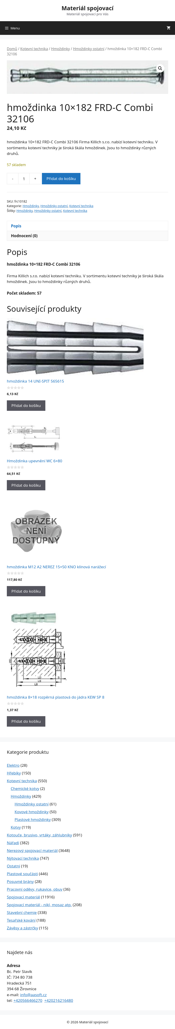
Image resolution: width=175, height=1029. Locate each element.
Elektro (13, 765)
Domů (12, 48)
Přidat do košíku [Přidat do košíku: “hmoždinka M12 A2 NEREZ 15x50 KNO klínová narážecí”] (26, 591)
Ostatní (13, 866)
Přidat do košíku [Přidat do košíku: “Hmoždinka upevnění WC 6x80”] (26, 485)
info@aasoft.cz (33, 994)
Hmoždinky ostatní (88, 48)
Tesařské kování (21, 920)
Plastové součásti (22, 873)
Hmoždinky (60, 48)
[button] (160, 68)
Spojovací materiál (23, 897)
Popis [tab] (16, 226)
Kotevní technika (34, 48)
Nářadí (13, 842)
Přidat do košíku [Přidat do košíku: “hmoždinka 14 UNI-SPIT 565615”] (26, 405)
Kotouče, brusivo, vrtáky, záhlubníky (39, 835)
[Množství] (24, 178)
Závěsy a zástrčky (22, 928)
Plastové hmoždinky (33, 819)
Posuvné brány (20, 881)
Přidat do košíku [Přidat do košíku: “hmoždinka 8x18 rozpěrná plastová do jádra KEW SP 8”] (26, 721)
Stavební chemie (22, 912)
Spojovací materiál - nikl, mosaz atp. (39, 904)
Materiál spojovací (87, 8)
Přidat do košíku (61, 178)
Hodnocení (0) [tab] (24, 235)
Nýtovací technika (23, 858)
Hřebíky (14, 773)
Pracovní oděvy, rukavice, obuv (34, 889)
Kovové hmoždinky (32, 811)
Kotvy (16, 827)
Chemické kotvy (25, 788)
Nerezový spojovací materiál (32, 850)
